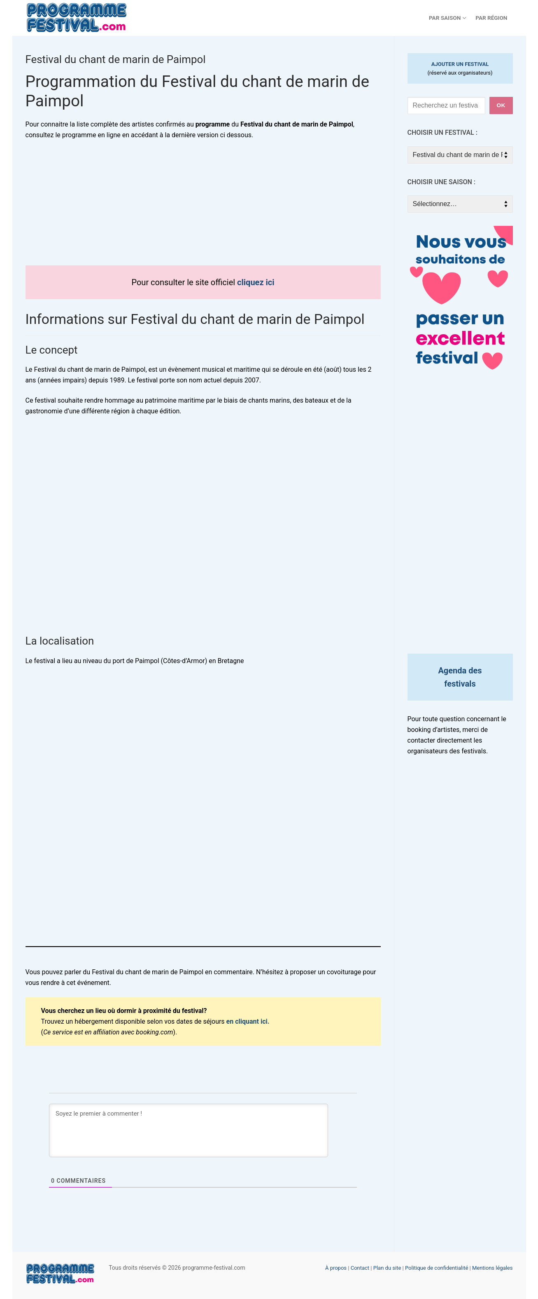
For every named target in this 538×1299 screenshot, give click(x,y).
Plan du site (387, 1268)
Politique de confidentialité (436, 1268)
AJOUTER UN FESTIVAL (460, 64)
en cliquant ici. (248, 1021)
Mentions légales (492, 1268)
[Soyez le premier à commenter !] (188, 1130)
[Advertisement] (203, 207)
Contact (360, 1268)
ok (500, 105)
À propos (336, 1268)
